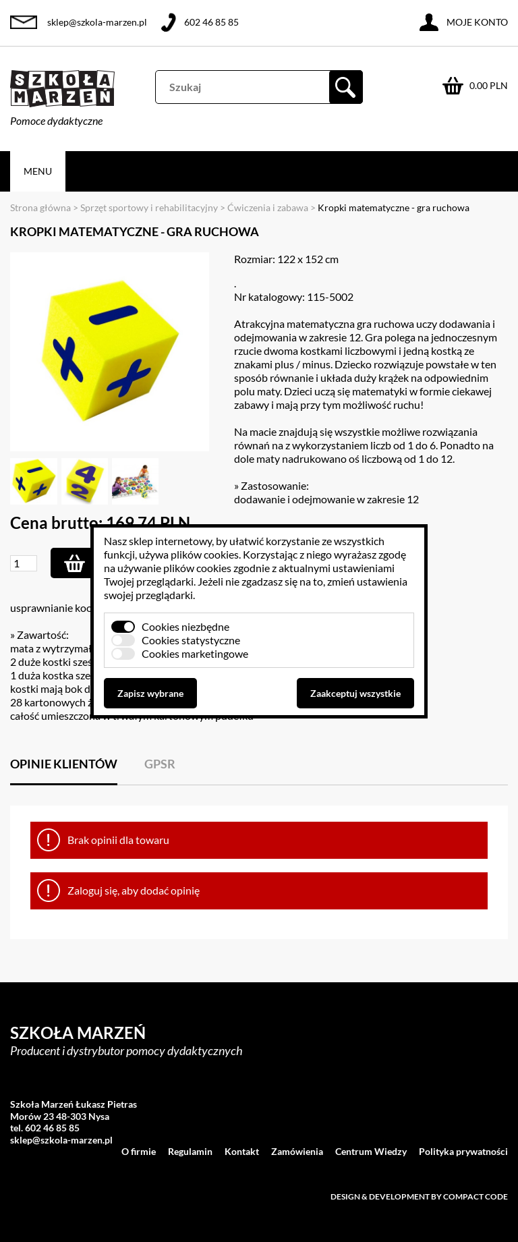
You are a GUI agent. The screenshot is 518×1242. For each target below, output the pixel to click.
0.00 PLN (488, 85)
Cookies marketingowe (195, 653)
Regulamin (190, 1151)
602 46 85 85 (211, 22)
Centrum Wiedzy (371, 1151)
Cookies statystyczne (191, 639)
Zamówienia (297, 1151)
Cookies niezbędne (185, 626)
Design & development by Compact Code (419, 1196)
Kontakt (242, 1151)
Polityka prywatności (463, 1151)
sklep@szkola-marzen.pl (97, 22)
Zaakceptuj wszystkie (355, 693)
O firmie (138, 1151)
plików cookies (205, 554)
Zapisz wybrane (150, 693)
